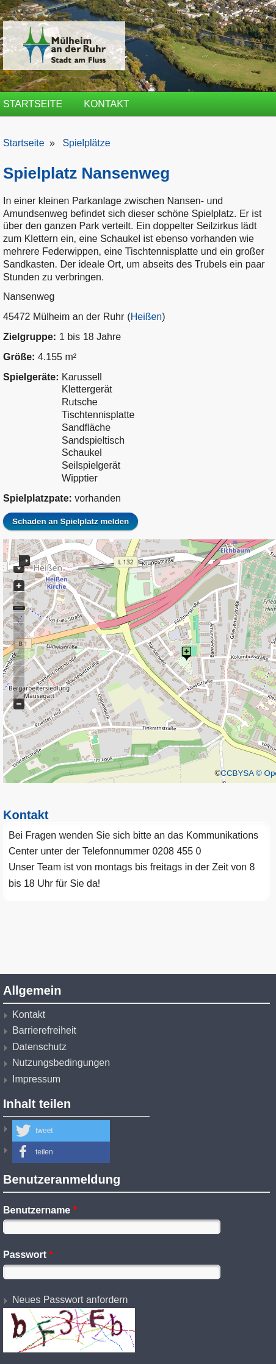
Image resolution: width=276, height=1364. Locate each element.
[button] (61, 1131)
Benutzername (40, 1210)
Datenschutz (39, 1047)
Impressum (36, 1079)
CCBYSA (236, 773)
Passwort (28, 1254)
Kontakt (106, 104)
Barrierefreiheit (44, 1030)
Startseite (32, 104)
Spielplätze (86, 143)
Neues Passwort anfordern (70, 1300)
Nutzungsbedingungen (61, 1062)
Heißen (146, 316)
